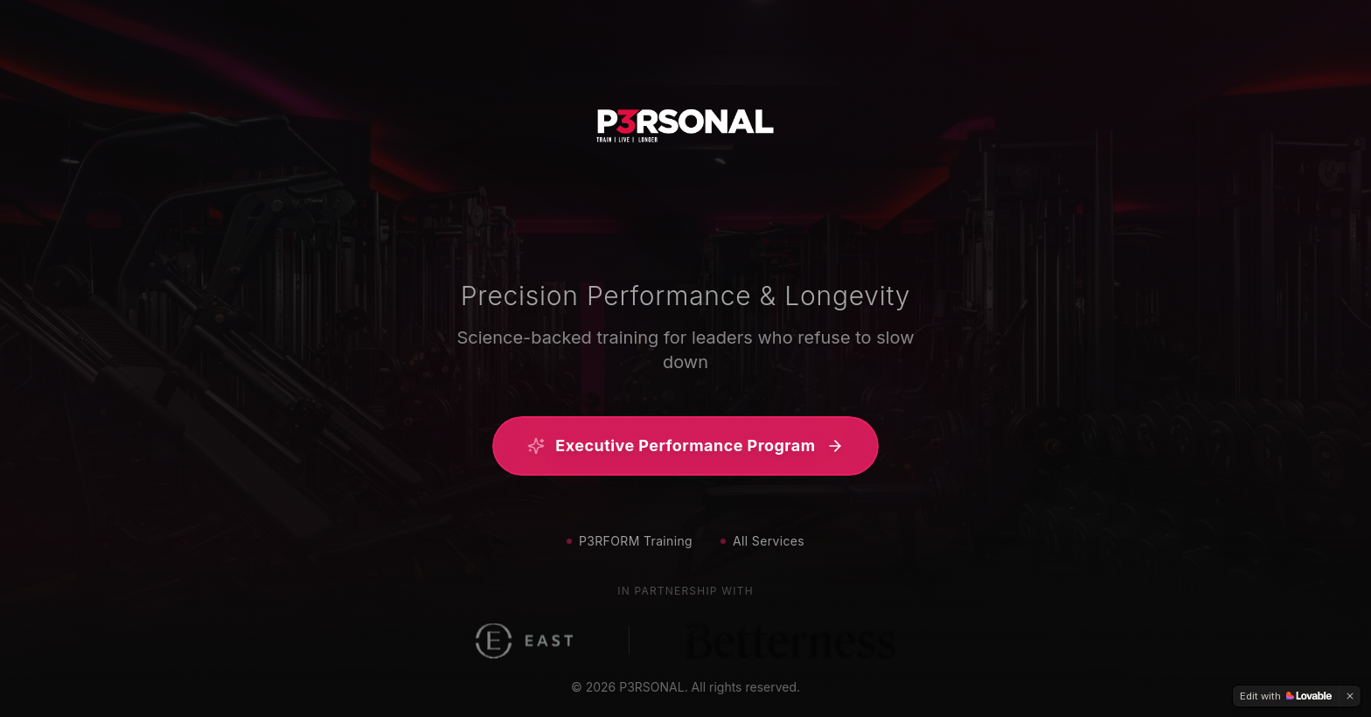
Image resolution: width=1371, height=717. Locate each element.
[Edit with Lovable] (1286, 696)
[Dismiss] (1350, 696)
